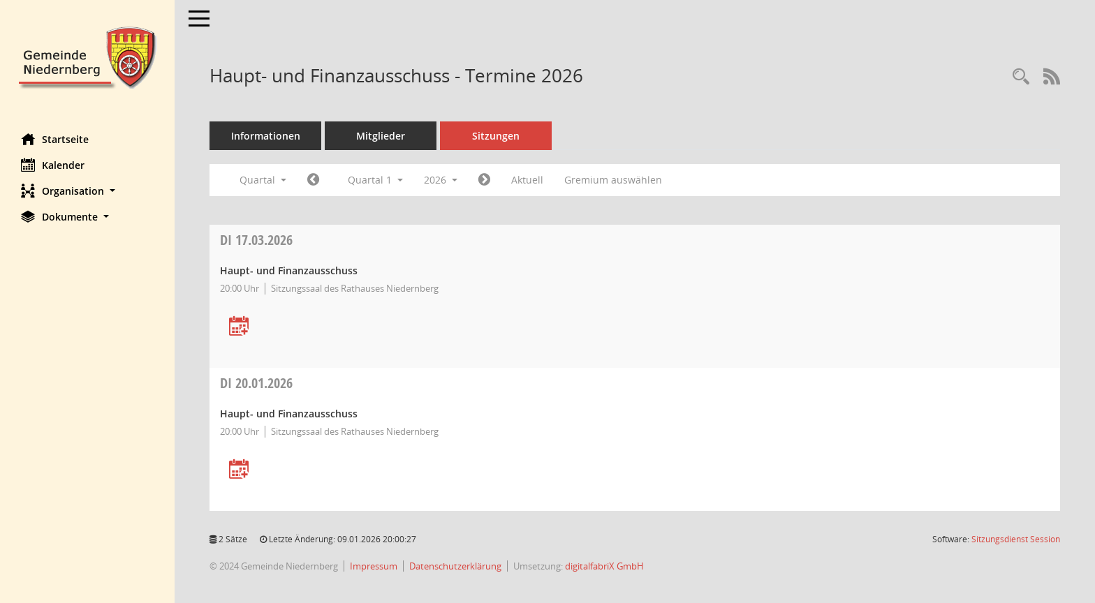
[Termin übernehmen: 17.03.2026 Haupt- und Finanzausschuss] (239, 327)
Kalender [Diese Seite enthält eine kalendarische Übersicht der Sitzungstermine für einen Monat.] (52, 165)
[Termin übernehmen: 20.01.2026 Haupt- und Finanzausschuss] (239, 470)
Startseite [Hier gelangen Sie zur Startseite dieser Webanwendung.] (55, 139)
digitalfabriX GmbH (604, 566)
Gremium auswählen (613, 179)
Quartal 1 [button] (375, 179)
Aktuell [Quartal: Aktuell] (527, 179)
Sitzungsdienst (1015, 539)
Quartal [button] (263, 179)
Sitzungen (496, 135)
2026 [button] (440, 179)
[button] (87, 191)
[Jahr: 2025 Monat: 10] (313, 180)
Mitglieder (380, 135)
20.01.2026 (256, 382)
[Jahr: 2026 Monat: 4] (484, 180)
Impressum (373, 566)
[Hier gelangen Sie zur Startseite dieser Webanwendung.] (87, 56)
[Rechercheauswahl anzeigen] (1021, 77)
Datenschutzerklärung (455, 566)
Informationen (265, 135)
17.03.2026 (256, 239)
